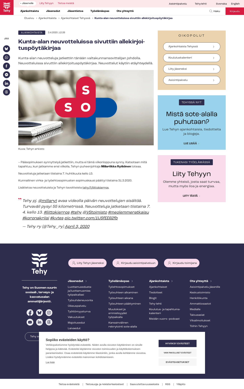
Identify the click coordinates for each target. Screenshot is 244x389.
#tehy (76, 212)
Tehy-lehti (201, 4)
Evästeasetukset (178, 362)
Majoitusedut (76, 323)
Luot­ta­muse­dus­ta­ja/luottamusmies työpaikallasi (80, 291)
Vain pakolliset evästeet (178, 353)
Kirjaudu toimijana (185, 263)
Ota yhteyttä (199, 281)
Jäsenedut (76, 281)
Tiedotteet (155, 292)
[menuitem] (223, 4)
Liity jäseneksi (177, 69)
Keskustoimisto (200, 292)
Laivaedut (74, 328)
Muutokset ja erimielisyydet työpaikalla (117, 313)
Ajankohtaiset (158, 287)
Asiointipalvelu (178, 4)
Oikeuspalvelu (77, 306)
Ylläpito (180, 384)
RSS (168, 384)
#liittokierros (56, 212)
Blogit (153, 298)
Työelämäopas (119, 281)
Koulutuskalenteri (180, 57)
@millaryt (47, 201)
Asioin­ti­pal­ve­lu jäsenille (205, 287)
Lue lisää (190, 143)
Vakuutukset (76, 317)
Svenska (221, 4)
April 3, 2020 (77, 227)
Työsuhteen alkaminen (123, 292)
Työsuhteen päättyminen (124, 304)
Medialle (195, 309)
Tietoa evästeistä (69, 384)
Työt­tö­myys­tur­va (79, 311)
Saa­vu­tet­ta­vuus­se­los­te (145, 384)
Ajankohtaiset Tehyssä (75, 18)
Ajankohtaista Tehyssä (183, 46)
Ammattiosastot (200, 304)
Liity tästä (190, 196)
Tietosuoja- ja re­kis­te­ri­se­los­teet (105, 384)
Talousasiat (197, 315)
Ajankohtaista (47, 18)
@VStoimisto (95, 212)
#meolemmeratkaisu (128, 212)
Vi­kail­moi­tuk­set (200, 320)
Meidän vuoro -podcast (164, 319)
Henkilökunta (198, 298)
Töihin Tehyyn (199, 326)
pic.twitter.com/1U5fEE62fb (91, 218)
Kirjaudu (235, 11)
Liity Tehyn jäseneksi (90, 263)
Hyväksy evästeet (178, 343)
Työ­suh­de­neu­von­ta (80, 300)
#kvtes (56, 218)
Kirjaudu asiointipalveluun (138, 263)
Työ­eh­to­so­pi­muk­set (121, 287)
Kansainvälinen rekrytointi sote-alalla (122, 325)
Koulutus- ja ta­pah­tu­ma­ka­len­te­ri (164, 311)
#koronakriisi (35, 218)
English (235, 4)
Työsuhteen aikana (120, 298)
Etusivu (29, 18)
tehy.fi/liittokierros (96, 187)
